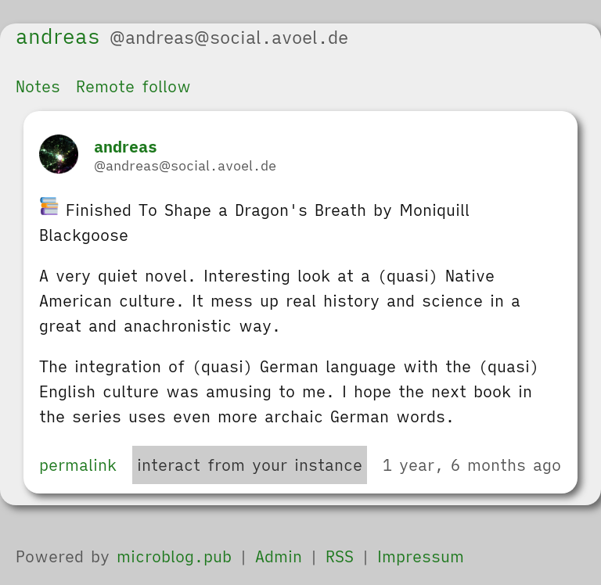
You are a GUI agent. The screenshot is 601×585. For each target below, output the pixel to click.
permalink (78, 465)
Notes (38, 86)
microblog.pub (174, 556)
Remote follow (133, 86)
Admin (278, 556)
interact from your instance (249, 465)
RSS (340, 556)
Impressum (420, 556)
